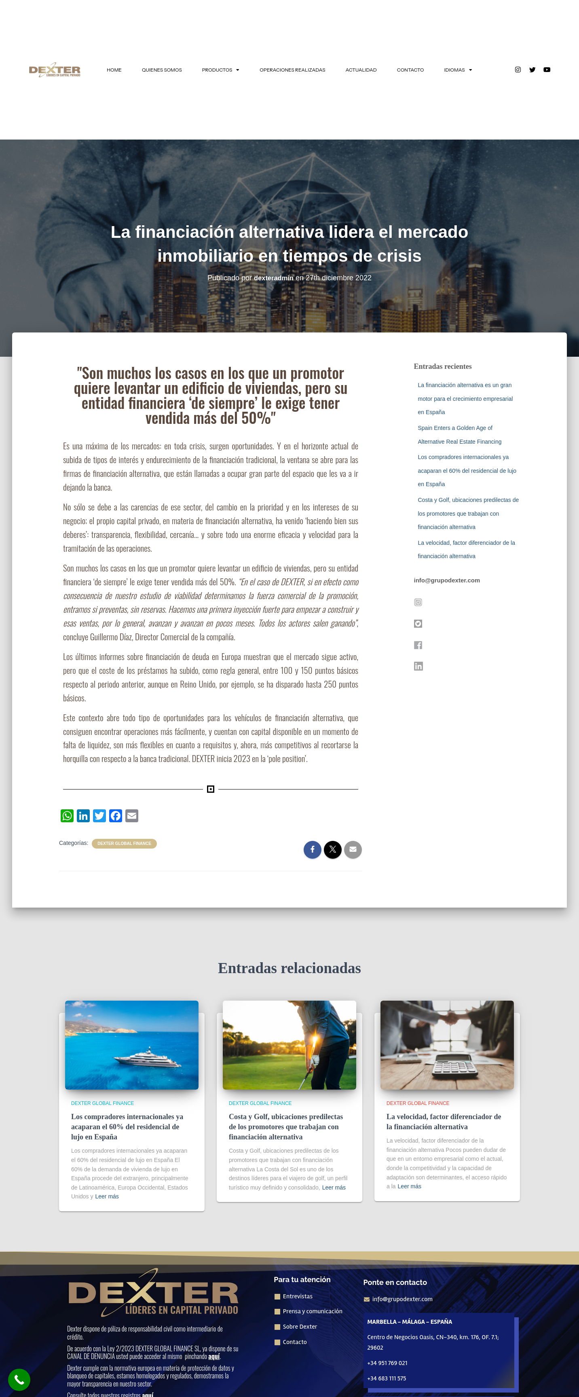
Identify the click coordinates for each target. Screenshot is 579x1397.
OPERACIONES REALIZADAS (292, 70)
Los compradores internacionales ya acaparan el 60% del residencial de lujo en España (467, 470)
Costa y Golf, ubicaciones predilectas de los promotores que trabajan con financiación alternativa (468, 513)
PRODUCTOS (221, 70)
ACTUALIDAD (361, 70)
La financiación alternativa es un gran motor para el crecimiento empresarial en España (465, 398)
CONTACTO (410, 70)
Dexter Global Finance (124, 843)
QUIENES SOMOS (162, 70)
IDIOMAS (458, 70)
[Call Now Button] (19, 1380)
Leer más (106, 1196)
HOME (114, 70)
